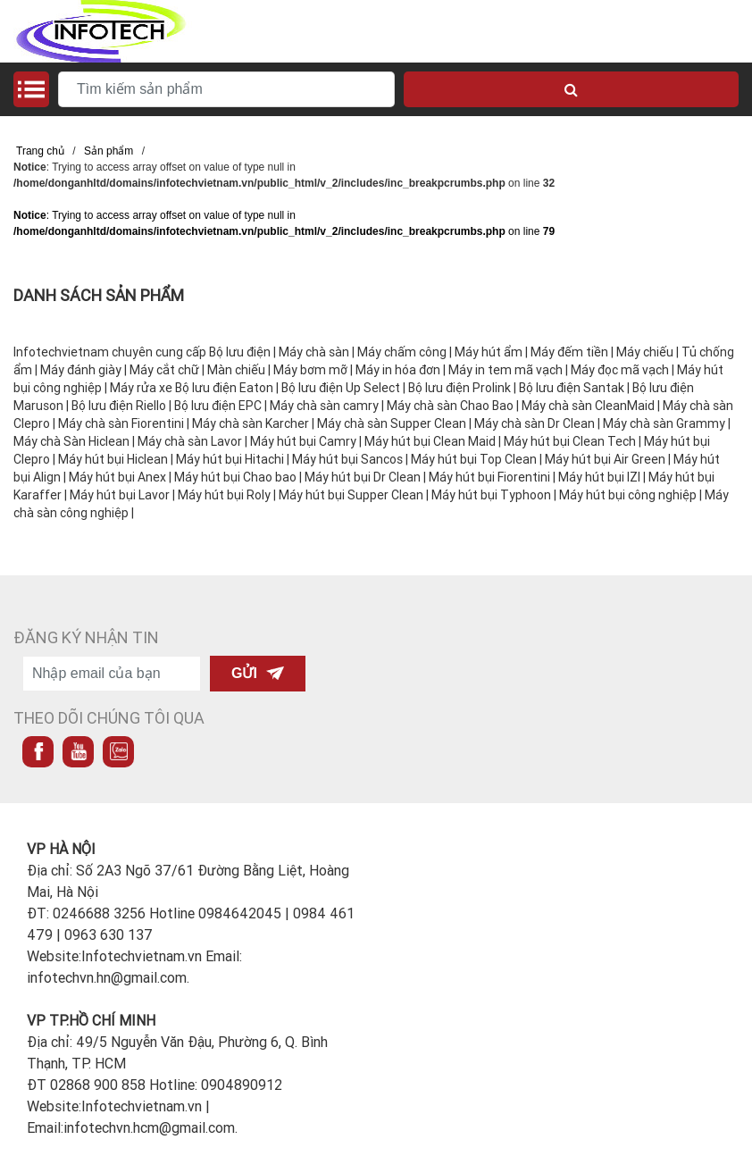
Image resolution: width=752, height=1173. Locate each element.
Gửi (257, 673)
